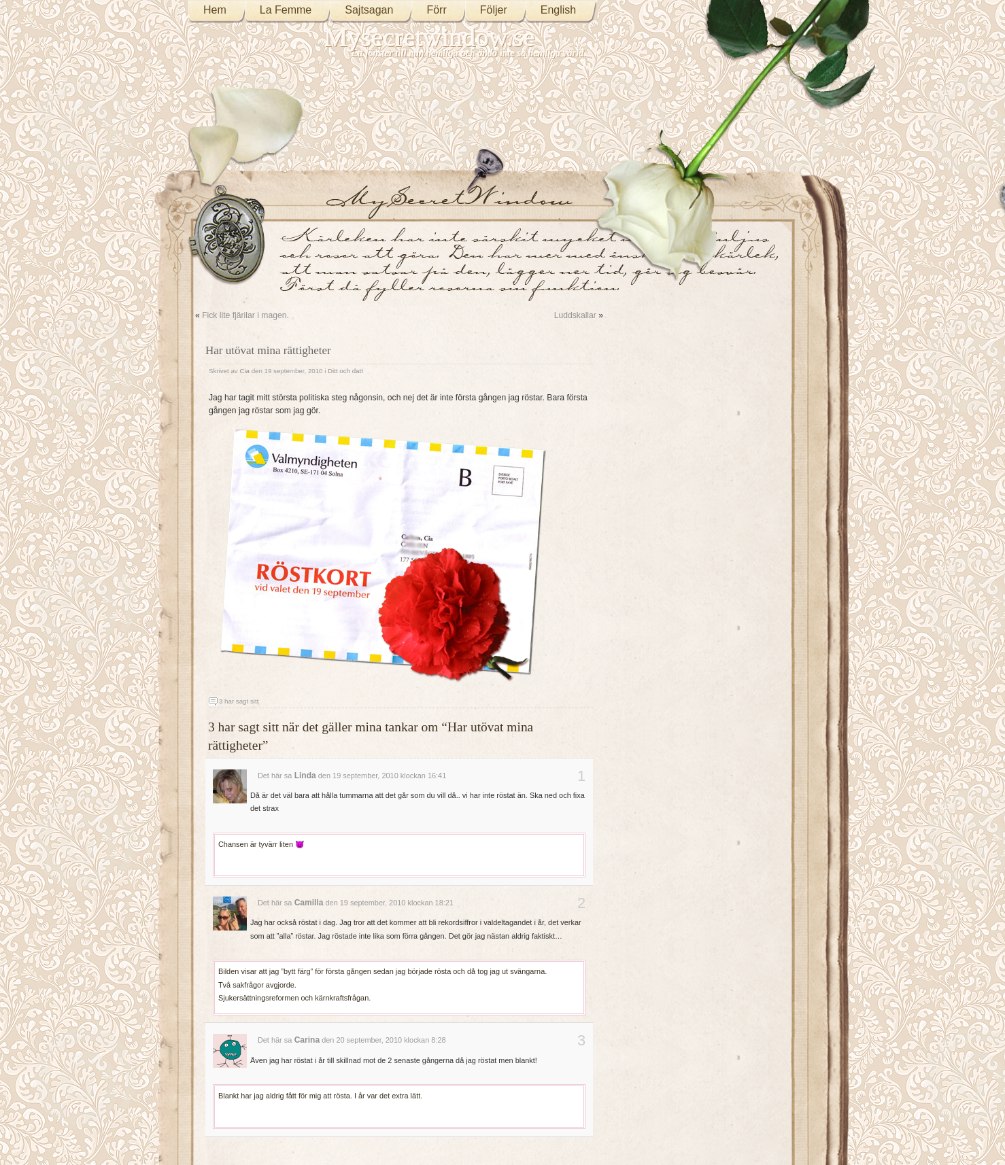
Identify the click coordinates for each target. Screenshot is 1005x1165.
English (558, 10)
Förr (436, 10)
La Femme (285, 10)
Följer (493, 10)
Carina (307, 1040)
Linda (305, 775)
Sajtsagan (369, 10)
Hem (214, 10)
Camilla (309, 902)
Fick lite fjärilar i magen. (245, 315)
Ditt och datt (345, 371)
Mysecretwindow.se (429, 37)
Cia (244, 371)
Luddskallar (575, 315)
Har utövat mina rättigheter (268, 350)
